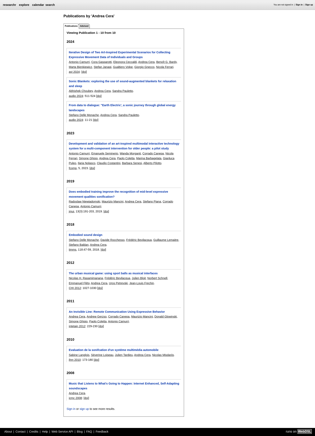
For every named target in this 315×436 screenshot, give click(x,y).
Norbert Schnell (157, 278)
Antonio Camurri (79, 62)
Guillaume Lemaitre (165, 240)
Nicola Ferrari (164, 67)
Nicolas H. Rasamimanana (86, 278)
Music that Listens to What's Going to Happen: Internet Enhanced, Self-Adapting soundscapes (124, 386)
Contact (20, 431)
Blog (80, 431)
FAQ (89, 431)
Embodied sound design (85, 235)
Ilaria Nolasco (86, 163)
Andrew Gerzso (96, 316)
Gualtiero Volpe (123, 67)
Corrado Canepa (153, 153)
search (50, 4)
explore (24, 4)
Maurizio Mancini (112, 201)
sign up (84, 408)
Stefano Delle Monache (84, 115)
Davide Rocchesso (112, 240)
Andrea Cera (146, 62)
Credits (33, 431)
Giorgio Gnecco (144, 67)
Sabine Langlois (79, 355)
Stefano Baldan (78, 244)
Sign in (299, 5)
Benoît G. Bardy (166, 62)
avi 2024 (74, 71)
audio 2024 (76, 96)
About (8, 431)
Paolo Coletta (125, 158)
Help (45, 431)
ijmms (72, 249)
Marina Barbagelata (149, 158)
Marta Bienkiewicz (80, 67)
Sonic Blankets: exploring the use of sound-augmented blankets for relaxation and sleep (122, 84)
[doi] (84, 71)
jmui (71, 211)
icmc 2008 (75, 398)
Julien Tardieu (124, 355)
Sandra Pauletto (122, 91)
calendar (38, 4)
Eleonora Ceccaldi (125, 62)
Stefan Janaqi (102, 67)
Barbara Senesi (132, 163)
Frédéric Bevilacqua (139, 240)
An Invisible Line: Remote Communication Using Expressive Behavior (117, 311)
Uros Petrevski (118, 283)
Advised (84, 26)
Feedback (102, 431)
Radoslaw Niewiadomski (84, 201)
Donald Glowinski (165, 316)
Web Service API (62, 431)
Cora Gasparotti (101, 62)
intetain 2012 (77, 326)
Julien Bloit (139, 278)
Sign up (309, 5)
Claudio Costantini (108, 163)
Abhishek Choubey (81, 91)
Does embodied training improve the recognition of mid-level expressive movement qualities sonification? (118, 194)
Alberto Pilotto (152, 163)
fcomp (73, 168)
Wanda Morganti (130, 153)
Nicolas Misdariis (163, 355)
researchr (9, 4)
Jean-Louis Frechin (141, 283)
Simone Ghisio (88, 158)
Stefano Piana (152, 201)
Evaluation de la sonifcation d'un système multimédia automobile (113, 350)
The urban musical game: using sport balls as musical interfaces (113, 273)
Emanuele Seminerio (104, 153)
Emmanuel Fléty (79, 283)
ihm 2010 (75, 359)
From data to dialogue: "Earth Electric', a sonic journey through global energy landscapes (122, 108)
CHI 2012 (75, 288)
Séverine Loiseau (102, 355)
